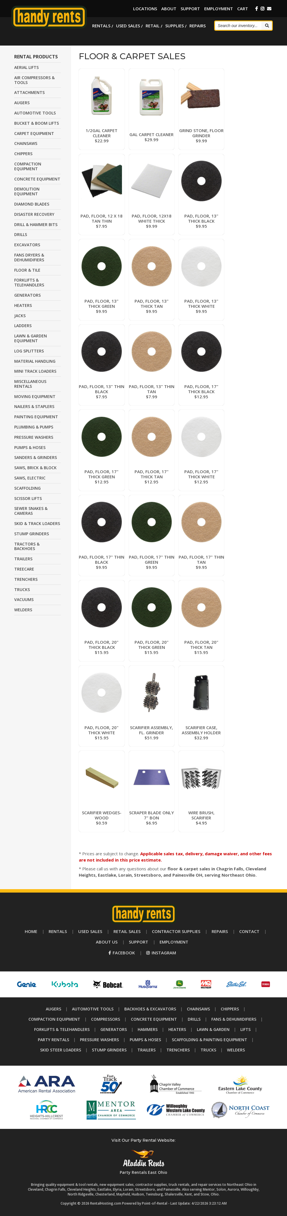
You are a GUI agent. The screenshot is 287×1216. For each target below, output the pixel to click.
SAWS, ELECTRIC (30, 478)
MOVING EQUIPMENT (34, 396)
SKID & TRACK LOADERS (37, 523)
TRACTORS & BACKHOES (27, 546)
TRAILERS (23, 558)
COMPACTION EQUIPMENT (27, 166)
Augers (53, 1009)
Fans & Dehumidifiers (233, 1019)
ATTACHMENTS (29, 92)
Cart (242, 8)
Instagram (161, 952)
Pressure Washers (99, 1039)
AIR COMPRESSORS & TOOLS (34, 80)
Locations (145, 8)
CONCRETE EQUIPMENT (37, 179)
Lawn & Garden (213, 1029)
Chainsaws (198, 1009)
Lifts (245, 1029)
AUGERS (22, 102)
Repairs (197, 25)
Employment (218, 8)
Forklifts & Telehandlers (62, 1029)
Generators (113, 1029)
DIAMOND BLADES (31, 204)
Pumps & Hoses (145, 1039)
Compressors (105, 1019)
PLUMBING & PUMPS (33, 427)
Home (31, 931)
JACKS (20, 315)
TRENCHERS (26, 579)
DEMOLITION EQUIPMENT (27, 191)
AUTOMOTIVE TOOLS (35, 113)
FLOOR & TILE (27, 270)
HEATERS (23, 305)
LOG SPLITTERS (29, 351)
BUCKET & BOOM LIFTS (36, 123)
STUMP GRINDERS (31, 533)
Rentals (101, 25)
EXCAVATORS (27, 244)
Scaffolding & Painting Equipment (209, 1039)
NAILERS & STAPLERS (34, 406)
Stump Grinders (109, 1050)
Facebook (121, 952)
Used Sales (128, 25)
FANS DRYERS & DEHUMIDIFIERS (29, 257)
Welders (236, 1050)
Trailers (146, 1050)
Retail (153, 25)
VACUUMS (24, 599)
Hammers (148, 1029)
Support (190, 8)
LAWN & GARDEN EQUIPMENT (30, 338)
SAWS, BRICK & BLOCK (35, 467)
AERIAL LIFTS (26, 67)
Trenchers (178, 1050)
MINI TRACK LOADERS (35, 371)
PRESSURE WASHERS (33, 437)
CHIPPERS (23, 153)
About (168, 8)
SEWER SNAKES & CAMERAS (31, 511)
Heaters (177, 1029)
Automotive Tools (92, 1009)
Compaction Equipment (54, 1019)
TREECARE (24, 569)
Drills (194, 1019)
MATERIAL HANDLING (34, 361)
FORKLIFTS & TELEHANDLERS (29, 282)
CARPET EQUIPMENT (34, 133)
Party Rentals (53, 1039)
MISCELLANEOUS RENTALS (30, 384)
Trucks (208, 1050)
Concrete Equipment (154, 1019)
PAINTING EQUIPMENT (36, 416)
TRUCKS (22, 589)
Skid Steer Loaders (60, 1050)
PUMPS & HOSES (30, 447)
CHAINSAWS (25, 143)
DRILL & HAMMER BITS (35, 224)
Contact (249, 931)
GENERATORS (27, 295)
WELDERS (23, 609)
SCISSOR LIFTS (28, 498)
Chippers (230, 1009)
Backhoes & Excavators (150, 1009)
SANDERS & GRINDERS (35, 457)
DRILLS (20, 234)
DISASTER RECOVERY (34, 214)
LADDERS (23, 325)
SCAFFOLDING (27, 488)
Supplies (174, 25)
